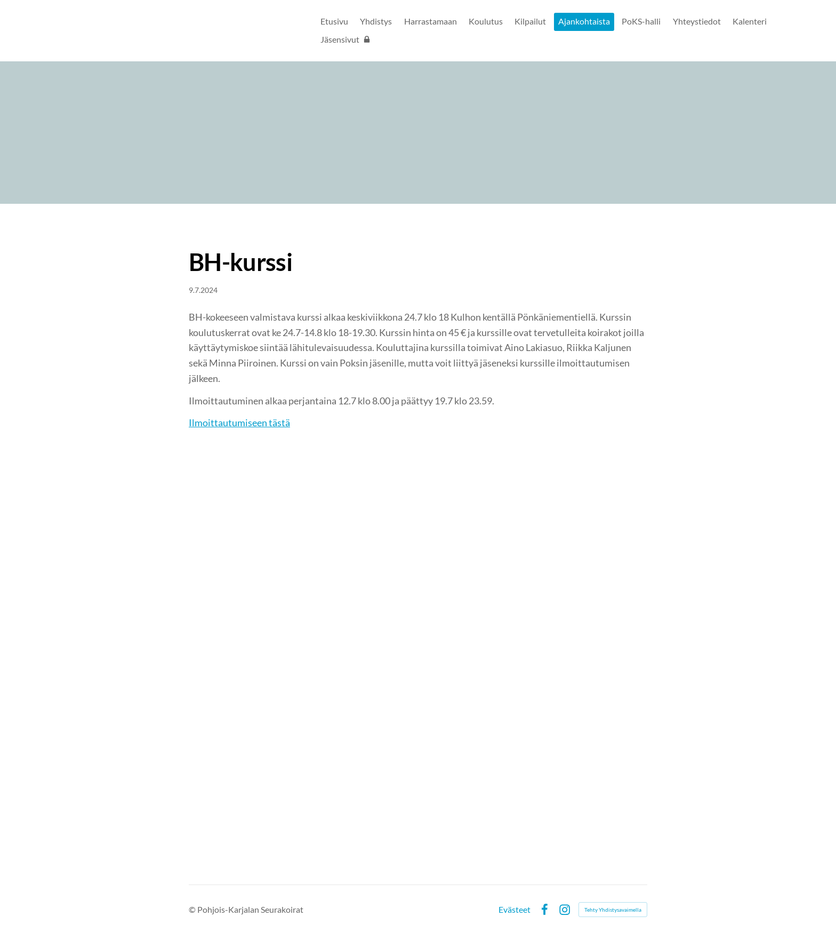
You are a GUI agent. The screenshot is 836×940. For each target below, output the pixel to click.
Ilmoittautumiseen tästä (239, 422)
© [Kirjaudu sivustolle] (193, 909)
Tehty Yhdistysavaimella (612, 909)
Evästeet (514, 909)
